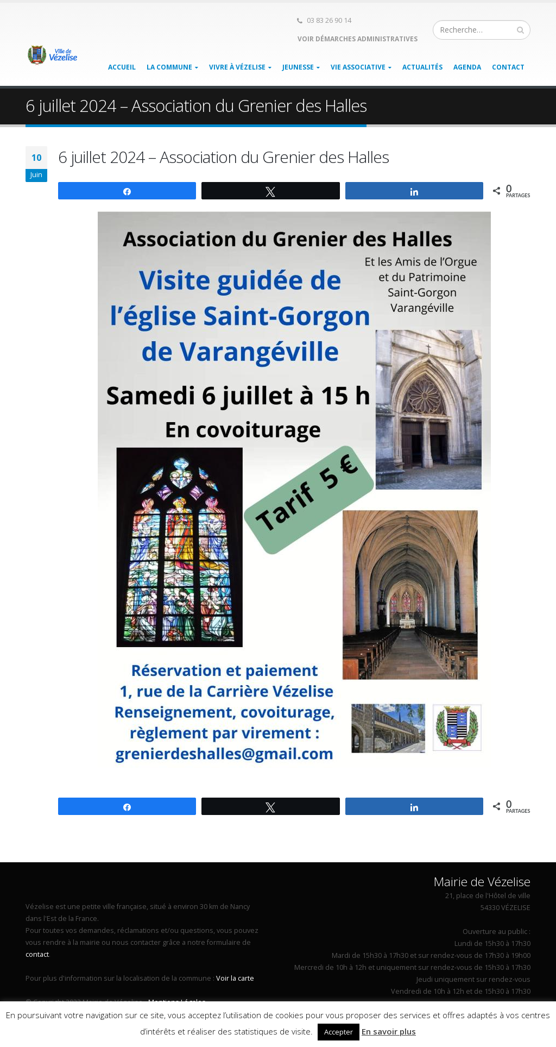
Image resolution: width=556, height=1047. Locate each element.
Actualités (422, 67)
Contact (508, 67)
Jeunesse (298, 67)
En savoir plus (389, 1031)
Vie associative (358, 67)
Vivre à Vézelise (237, 67)
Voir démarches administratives (357, 38)
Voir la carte (235, 978)
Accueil (122, 67)
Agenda (467, 67)
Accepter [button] (338, 1032)
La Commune (169, 67)
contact (37, 954)
